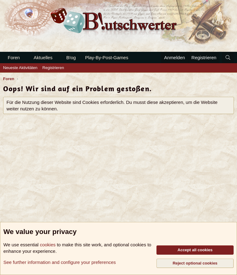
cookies (48, 244)
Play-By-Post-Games (106, 57)
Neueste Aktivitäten (20, 67)
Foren (14, 57)
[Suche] (228, 57)
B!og (71, 57)
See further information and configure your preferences (59, 262)
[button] (24, 57)
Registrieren (53, 67)
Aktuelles (43, 57)
